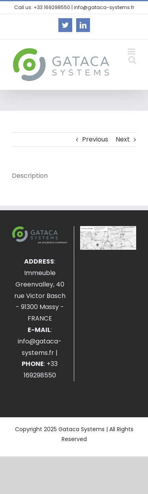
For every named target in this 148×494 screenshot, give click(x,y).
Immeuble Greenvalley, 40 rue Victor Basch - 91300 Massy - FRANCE (40, 295)
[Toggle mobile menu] (132, 51)
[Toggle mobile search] (132, 60)
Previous (95, 139)
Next (123, 139)
